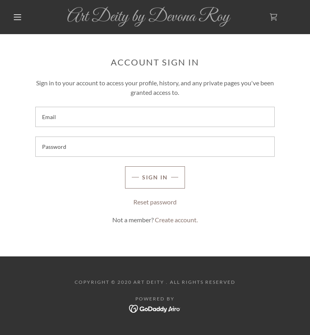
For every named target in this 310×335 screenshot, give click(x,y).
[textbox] (155, 117)
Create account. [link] (176, 219)
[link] (148, 18)
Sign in (155, 177)
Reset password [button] (155, 202)
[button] (17, 17)
